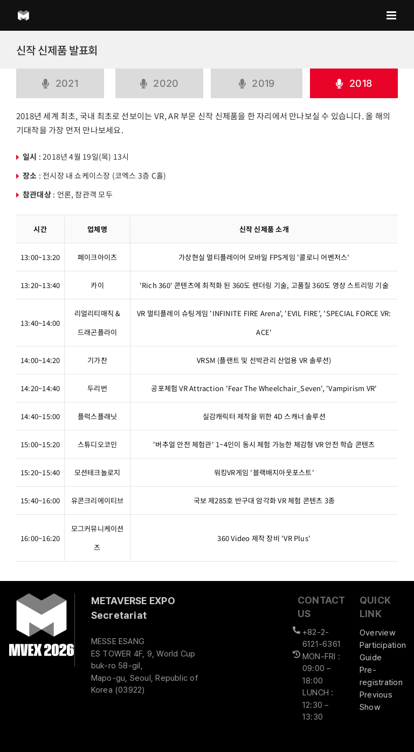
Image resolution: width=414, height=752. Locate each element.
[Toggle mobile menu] (392, 15)
